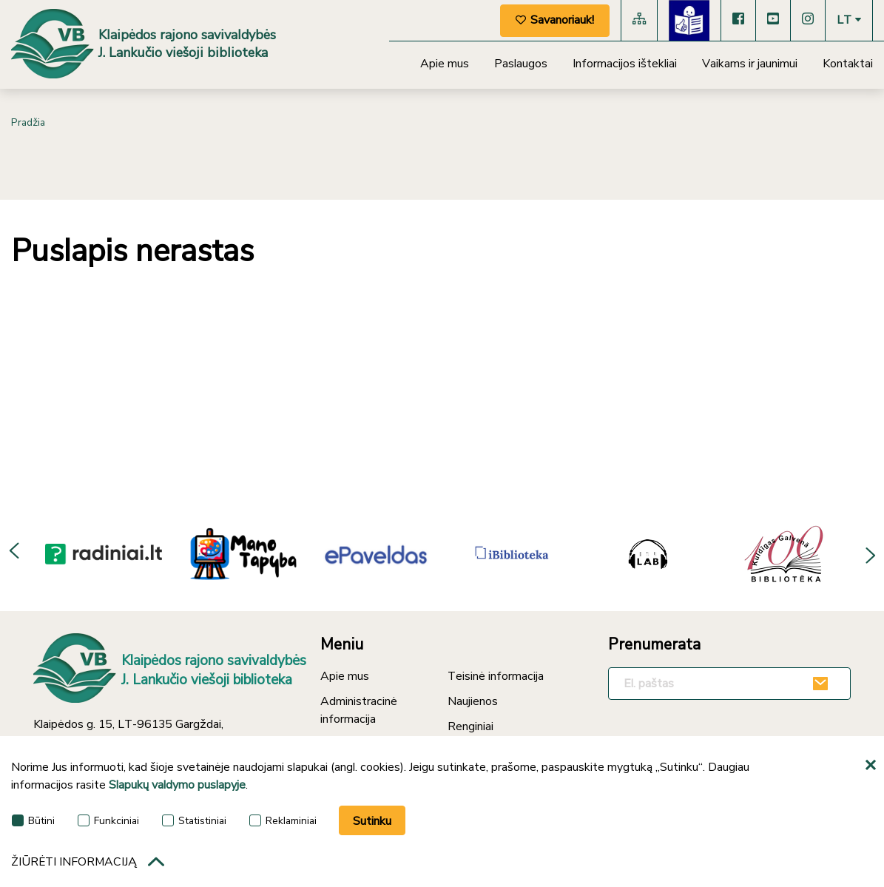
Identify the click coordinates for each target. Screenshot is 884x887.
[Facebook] (738, 20)
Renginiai (470, 726)
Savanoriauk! (555, 20)
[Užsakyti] (822, 683)
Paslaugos (520, 63)
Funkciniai (108, 822)
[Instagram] (808, 20)
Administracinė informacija (358, 710)
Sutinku (372, 823)
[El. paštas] (729, 683)
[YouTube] (773, 20)
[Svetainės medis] (639, 20)
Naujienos (473, 701)
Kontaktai (848, 63)
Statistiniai (194, 822)
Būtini (33, 822)
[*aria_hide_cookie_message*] (873, 768)
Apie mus (444, 63)
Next (869, 553)
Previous (15, 553)
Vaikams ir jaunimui (749, 63)
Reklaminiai (283, 822)
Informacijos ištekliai (625, 63)
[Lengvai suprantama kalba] (689, 20)
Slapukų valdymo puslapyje (177, 788)
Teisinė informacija (496, 676)
